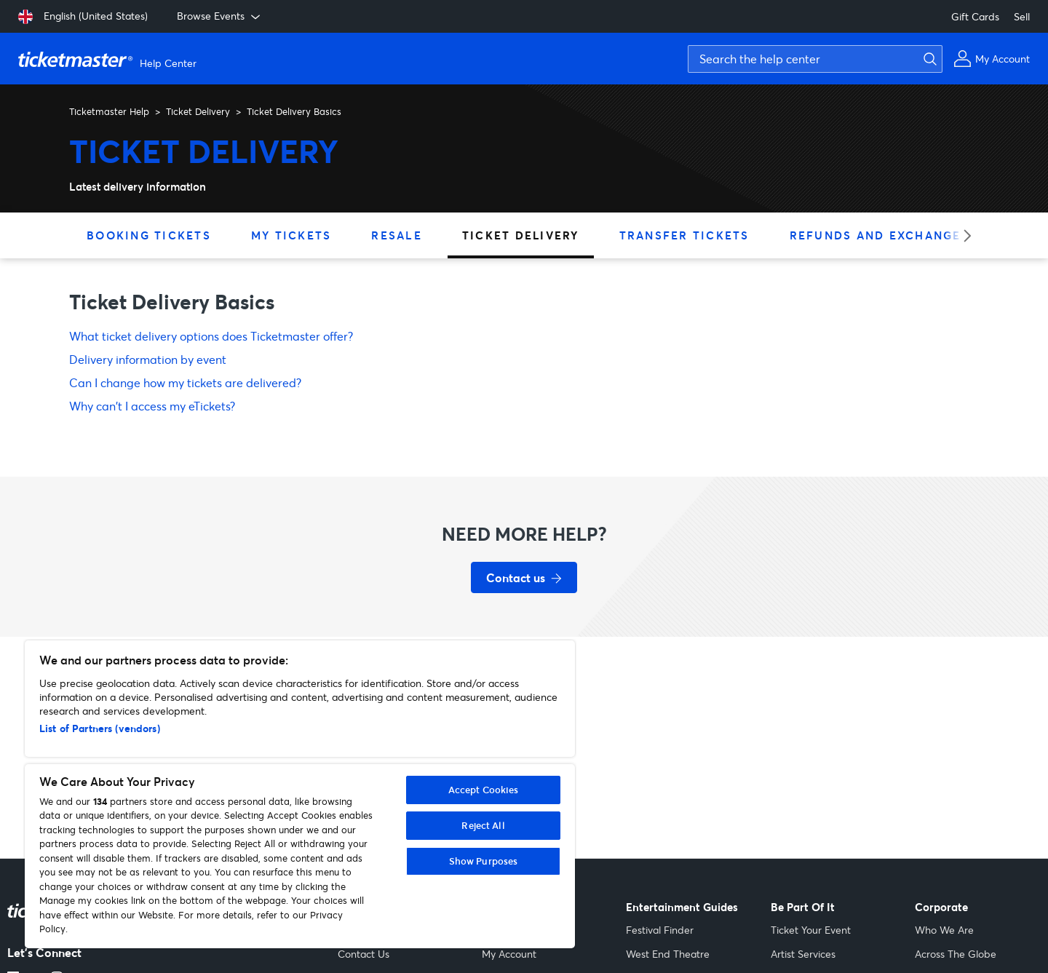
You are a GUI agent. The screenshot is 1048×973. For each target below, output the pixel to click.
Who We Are (944, 930)
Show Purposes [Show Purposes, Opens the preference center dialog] (483, 860)
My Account (509, 954)
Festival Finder (660, 930)
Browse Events (220, 16)
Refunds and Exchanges (879, 235)
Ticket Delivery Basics (294, 111)
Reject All (482, 825)
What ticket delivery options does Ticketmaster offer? (211, 335)
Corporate (941, 907)
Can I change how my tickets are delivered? (185, 382)
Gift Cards (975, 16)
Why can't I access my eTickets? (152, 405)
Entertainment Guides (682, 907)
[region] (299, 794)
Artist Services (803, 954)
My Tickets (291, 235)
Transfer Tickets (684, 235)
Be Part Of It (803, 907)
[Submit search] (927, 59)
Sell (1022, 16)
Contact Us (363, 954)
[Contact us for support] (524, 577)
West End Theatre (668, 954)
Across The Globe (955, 954)
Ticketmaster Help (109, 111)
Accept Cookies (483, 789)
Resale (396, 235)
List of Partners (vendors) (99, 728)
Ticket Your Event (811, 930)
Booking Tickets (149, 235)
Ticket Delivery (198, 111)
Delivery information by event (147, 359)
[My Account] (991, 58)
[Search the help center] (815, 59)
